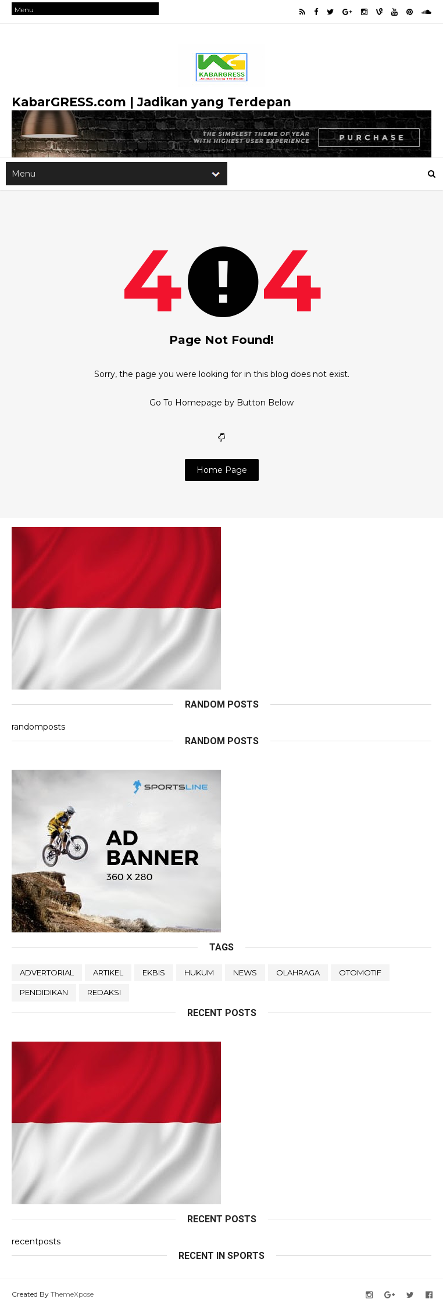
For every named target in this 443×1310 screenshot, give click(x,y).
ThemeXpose (72, 1294)
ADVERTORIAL (47, 972)
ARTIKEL (108, 972)
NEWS (245, 972)
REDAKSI (104, 992)
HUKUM (199, 972)
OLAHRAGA (298, 972)
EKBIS (153, 972)
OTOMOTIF (360, 972)
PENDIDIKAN (44, 992)
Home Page (222, 470)
